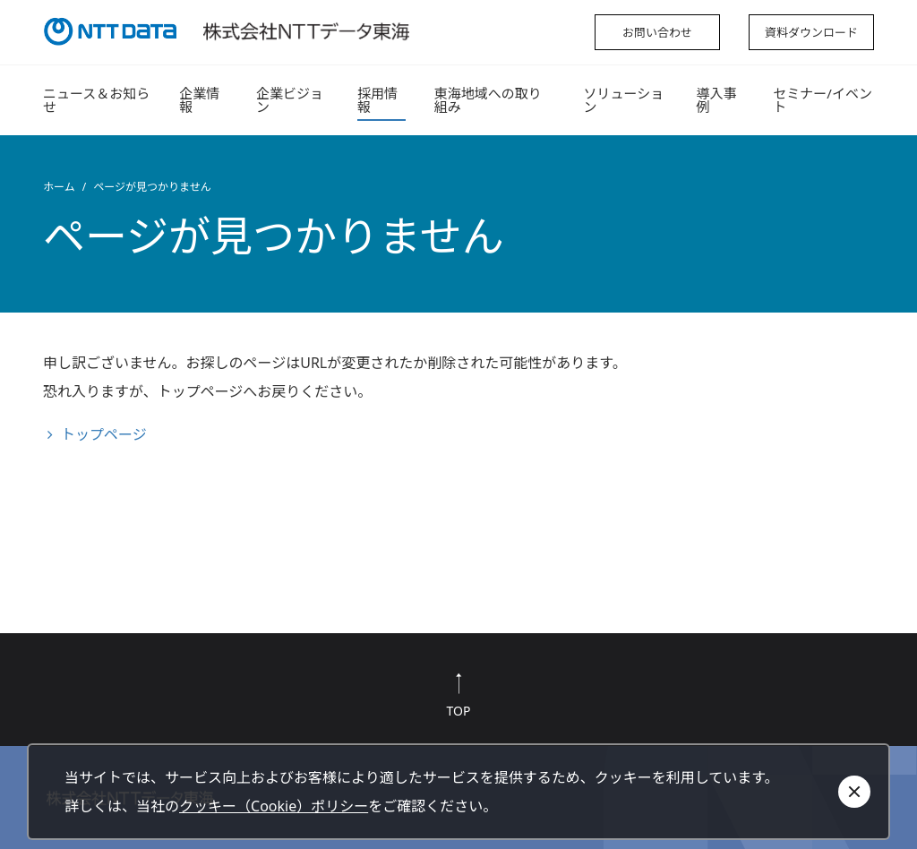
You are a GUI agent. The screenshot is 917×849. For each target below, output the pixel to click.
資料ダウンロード (811, 32)
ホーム (59, 186)
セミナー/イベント (822, 100)
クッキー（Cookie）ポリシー (273, 806)
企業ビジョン (289, 100)
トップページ (104, 434)
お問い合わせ (657, 32)
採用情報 (377, 100)
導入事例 (716, 100)
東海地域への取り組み (488, 100)
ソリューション (623, 100)
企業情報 (199, 100)
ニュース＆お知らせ (96, 100)
